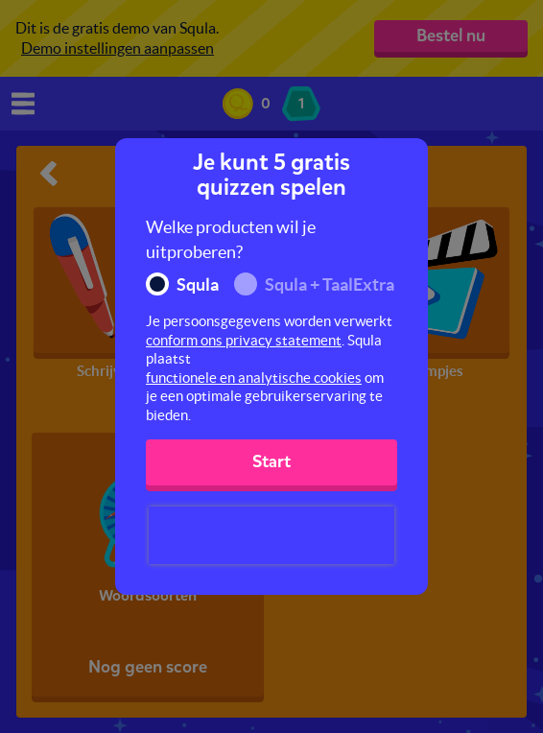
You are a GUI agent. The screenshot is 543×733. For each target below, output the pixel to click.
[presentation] (271, 535)
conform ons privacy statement (244, 340)
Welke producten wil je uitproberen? (231, 239)
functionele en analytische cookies (254, 377)
